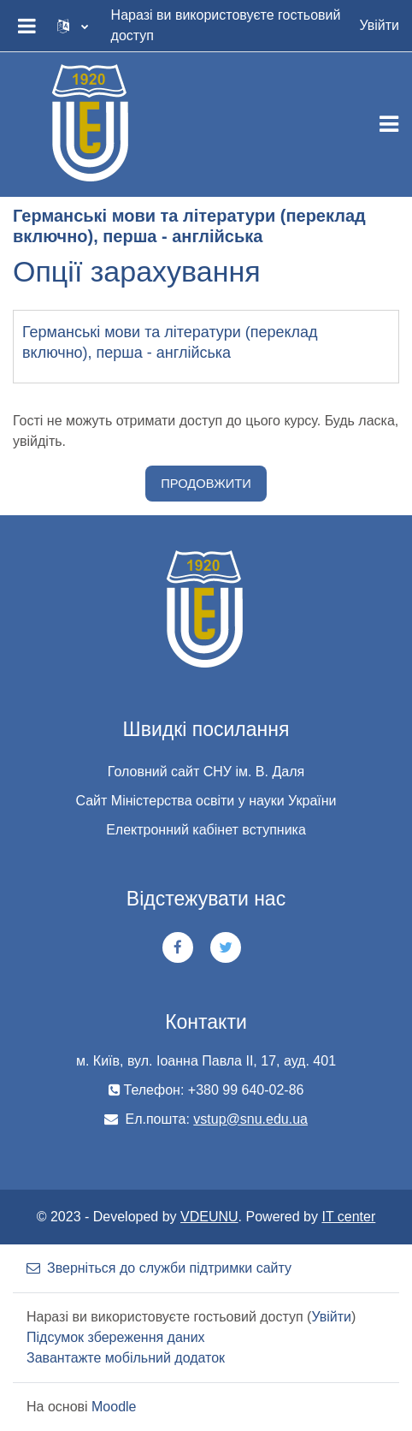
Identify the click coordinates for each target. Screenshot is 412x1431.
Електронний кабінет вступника (206, 829)
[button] (72, 25)
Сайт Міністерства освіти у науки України (205, 800)
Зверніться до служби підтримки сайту (158, 1268)
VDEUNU (209, 1216)
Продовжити (205, 483)
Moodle (113, 1406)
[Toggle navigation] (389, 124)
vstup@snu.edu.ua (250, 1119)
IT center (348, 1216)
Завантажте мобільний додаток (125, 1358)
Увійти (379, 25)
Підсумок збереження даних (115, 1337)
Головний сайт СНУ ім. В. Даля (206, 771)
